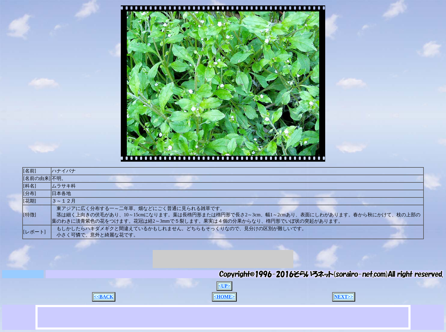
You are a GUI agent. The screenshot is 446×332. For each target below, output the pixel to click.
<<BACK (103, 296)
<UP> (224, 285)
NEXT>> (343, 296)
